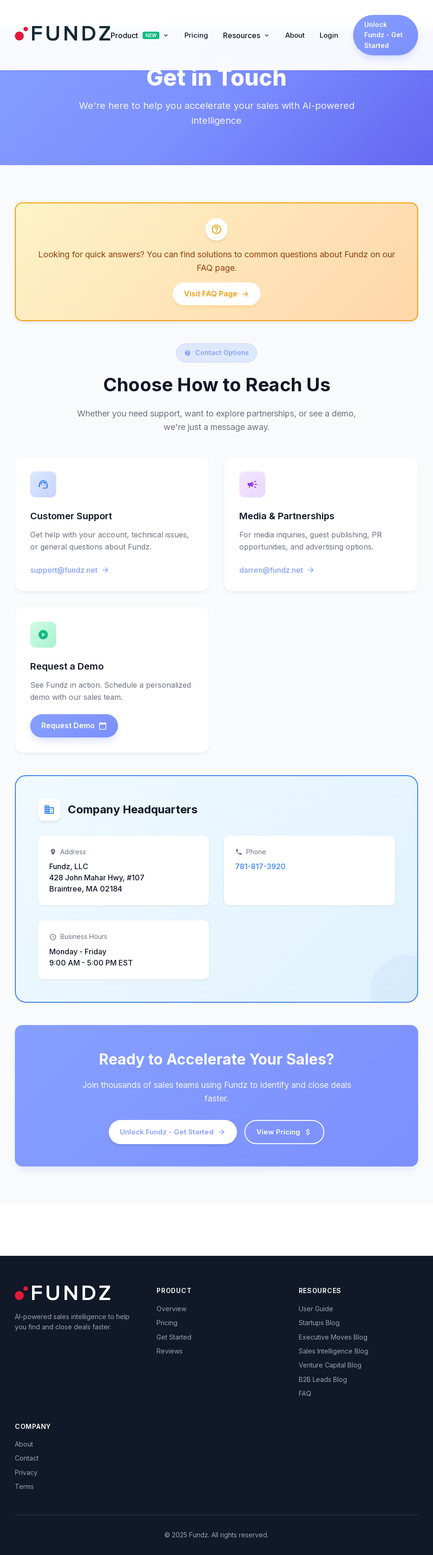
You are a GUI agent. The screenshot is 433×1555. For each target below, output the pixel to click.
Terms (24, 1486)
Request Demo (74, 725)
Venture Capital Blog (330, 1365)
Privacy (26, 1472)
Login (329, 35)
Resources (246, 35)
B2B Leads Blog (323, 1379)
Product (140, 35)
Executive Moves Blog (333, 1337)
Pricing (196, 35)
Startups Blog (319, 1323)
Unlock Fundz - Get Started (383, 34)
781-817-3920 (260, 866)
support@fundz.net (70, 570)
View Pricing (284, 1131)
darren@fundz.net (277, 570)
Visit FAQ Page (216, 293)
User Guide (316, 1309)
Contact (27, 1458)
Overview (171, 1309)
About (295, 35)
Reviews (170, 1351)
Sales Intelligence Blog (333, 1351)
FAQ (305, 1393)
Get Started (174, 1337)
